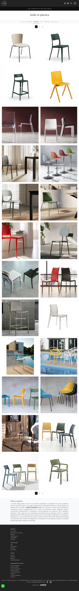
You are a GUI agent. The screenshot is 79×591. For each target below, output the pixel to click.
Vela (59, 434)
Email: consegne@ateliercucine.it (36, 582)
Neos (20, 280)
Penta (20, 241)
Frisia (58, 319)
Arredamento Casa (35, 8)
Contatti (13, 539)
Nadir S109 (58, 357)
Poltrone (13, 557)
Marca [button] (23, 22)
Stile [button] (41, 22)
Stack (58, 87)
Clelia (58, 126)
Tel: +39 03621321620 (71, 580)
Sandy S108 (20, 357)
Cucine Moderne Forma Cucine (15, 566)
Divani (12, 555)
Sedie (42, 8)
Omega (59, 241)
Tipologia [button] (47, 22)
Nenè (59, 49)
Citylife (20, 396)
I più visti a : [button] (54, 22)
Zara (20, 164)
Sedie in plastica (47, 8)
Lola (59, 203)
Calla (20, 49)
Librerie (13, 558)
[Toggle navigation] (75, 3)
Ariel (20, 126)
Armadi (13, 548)
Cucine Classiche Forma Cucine (15, 569)
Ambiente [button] (29, 22)
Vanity (59, 280)
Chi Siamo (13, 531)
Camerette (14, 546)
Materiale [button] (36, 22)
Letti (12, 545)
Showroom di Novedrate (14, 537)
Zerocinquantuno (20, 473)
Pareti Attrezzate (15, 560)
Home (29, 8)
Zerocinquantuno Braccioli (59, 473)
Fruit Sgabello (59, 164)
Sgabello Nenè (20, 87)
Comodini (13, 550)
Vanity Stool (20, 319)
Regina (20, 434)
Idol (58, 396)
